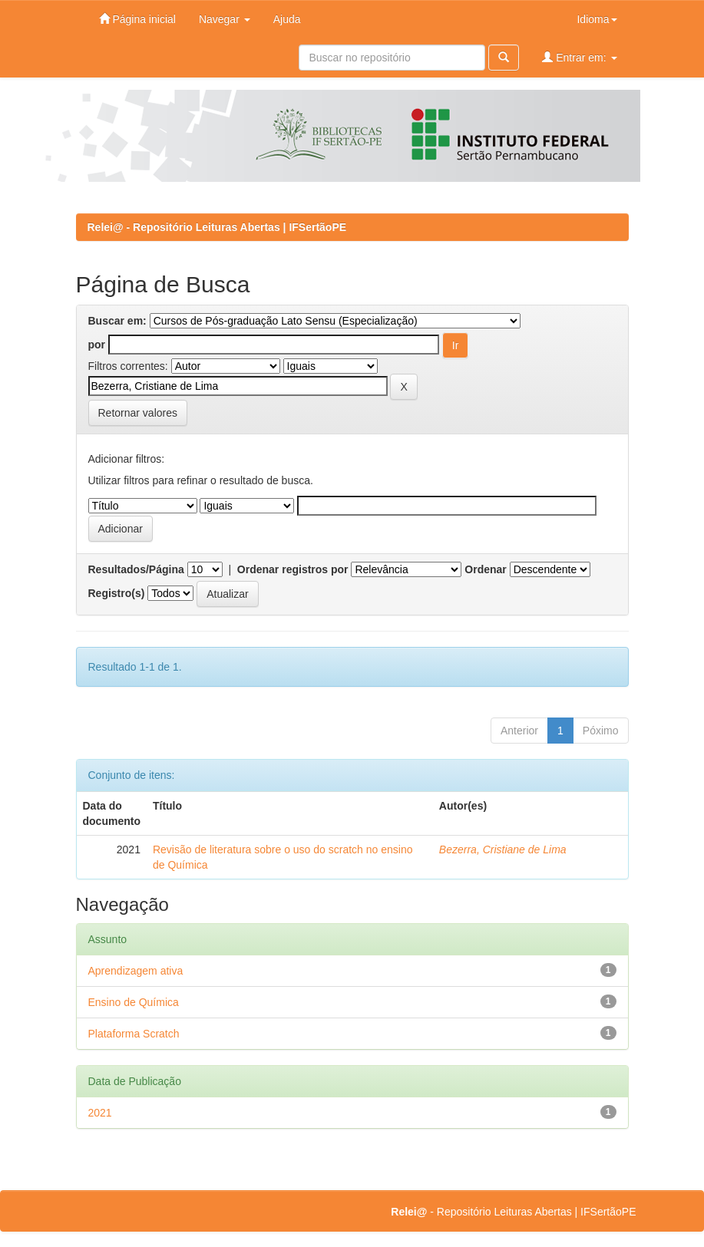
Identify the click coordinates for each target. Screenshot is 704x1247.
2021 (100, 1113)
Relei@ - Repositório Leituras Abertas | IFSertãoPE (217, 227)
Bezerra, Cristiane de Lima (503, 849)
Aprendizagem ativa (135, 971)
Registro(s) (116, 593)
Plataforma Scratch (134, 1034)
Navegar (224, 19)
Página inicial (137, 18)
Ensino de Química (133, 1002)
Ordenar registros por (293, 569)
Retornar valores (138, 413)
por (97, 344)
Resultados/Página (136, 569)
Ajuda (287, 19)
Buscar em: (117, 321)
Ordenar (485, 569)
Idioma (596, 19)
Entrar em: (579, 57)
